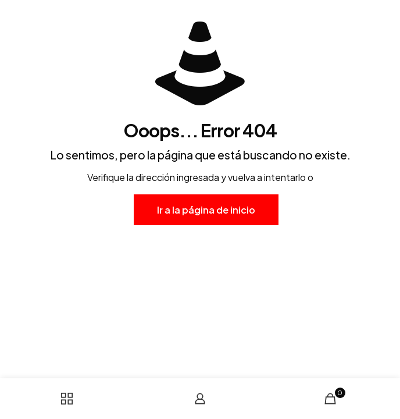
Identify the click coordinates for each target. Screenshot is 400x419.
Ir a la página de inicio (206, 210)
